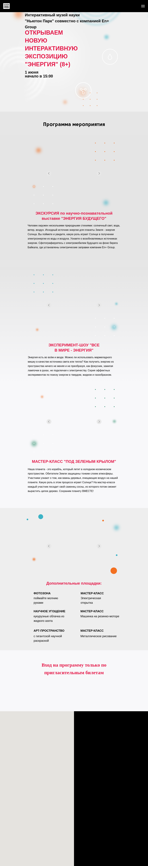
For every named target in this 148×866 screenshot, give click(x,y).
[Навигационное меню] (143, 6)
